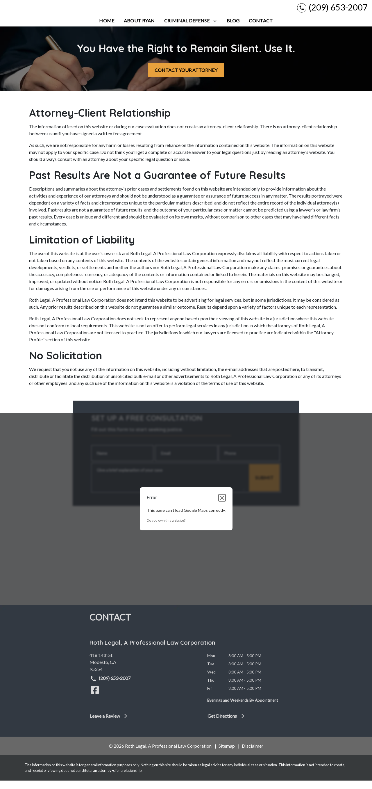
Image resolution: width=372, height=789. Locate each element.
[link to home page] (40, 11)
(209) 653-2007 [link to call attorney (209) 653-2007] (110, 687)
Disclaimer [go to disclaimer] (252, 754)
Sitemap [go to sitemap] (227, 754)
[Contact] (260, 29)
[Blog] (233, 29)
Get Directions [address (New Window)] (226, 724)
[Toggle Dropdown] (215, 29)
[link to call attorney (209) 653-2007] (332, 12)
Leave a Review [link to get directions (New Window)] (109, 724)
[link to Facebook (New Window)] (95, 698)
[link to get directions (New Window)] (144, 670)
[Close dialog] (222, 506)
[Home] (107, 29)
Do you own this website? (166, 529)
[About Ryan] (139, 29)
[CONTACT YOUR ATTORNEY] (186, 79)
